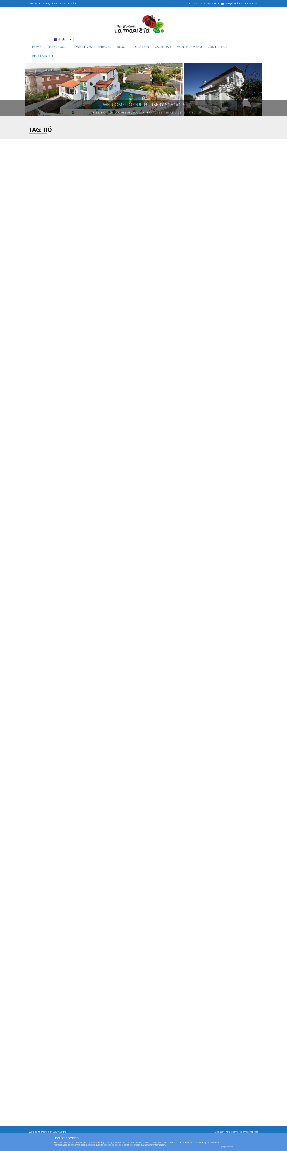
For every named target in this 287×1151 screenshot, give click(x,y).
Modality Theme (223, 1131)
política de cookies (113, 1145)
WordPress (252, 1131)
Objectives (83, 47)
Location (141, 47)
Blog (122, 47)
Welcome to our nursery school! (143, 104)
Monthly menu (189, 47)
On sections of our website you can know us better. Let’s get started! (143, 112)
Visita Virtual (43, 56)
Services (104, 47)
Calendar (163, 47)
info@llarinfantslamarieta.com (242, 3)
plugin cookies (227, 1147)
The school (58, 47)
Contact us (217, 47)
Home (36, 47)
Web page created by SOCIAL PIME (47, 1131)
